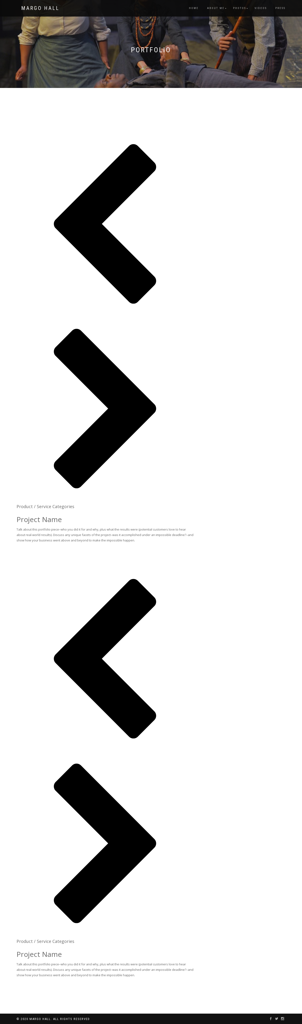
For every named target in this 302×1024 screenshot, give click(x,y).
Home (194, 8)
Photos (239, 8)
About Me (216, 8)
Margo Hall (40, 8)
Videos (261, 8)
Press (280, 8)
